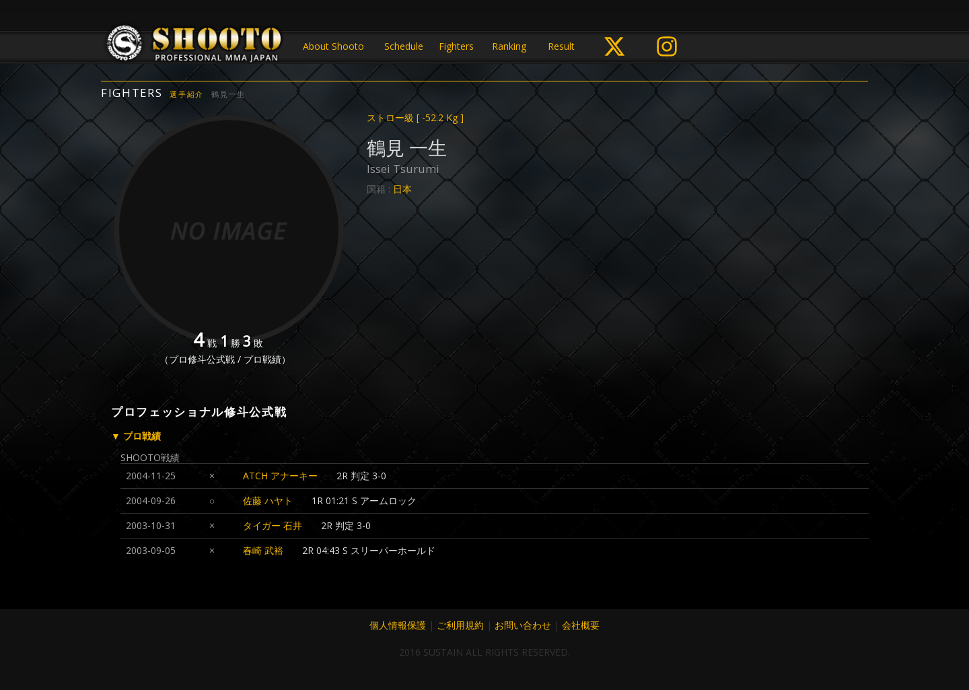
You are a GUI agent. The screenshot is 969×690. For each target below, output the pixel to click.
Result (561, 46)
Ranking (509, 46)
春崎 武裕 (263, 550)
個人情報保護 (397, 625)
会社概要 (581, 625)
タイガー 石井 (272, 525)
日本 (402, 188)
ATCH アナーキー (280, 475)
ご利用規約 (460, 625)
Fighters (456, 46)
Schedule (403, 46)
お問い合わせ (523, 625)
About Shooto (333, 46)
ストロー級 (415, 117)
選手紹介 (187, 94)
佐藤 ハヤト (268, 500)
